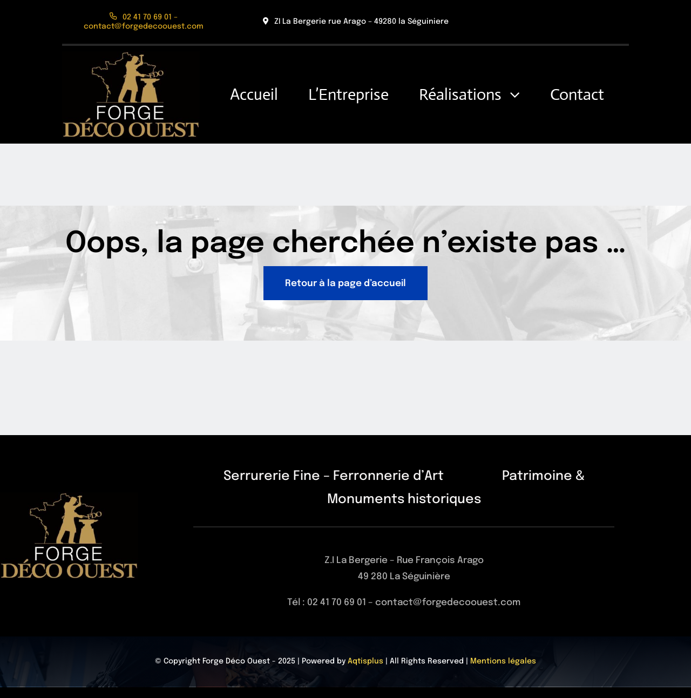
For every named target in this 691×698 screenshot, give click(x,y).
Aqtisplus (365, 661)
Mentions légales (503, 661)
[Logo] (131, 55)
